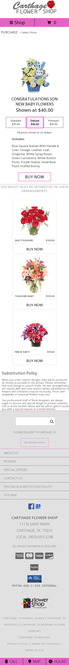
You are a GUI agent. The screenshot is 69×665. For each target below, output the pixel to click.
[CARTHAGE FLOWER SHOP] (35, 12)
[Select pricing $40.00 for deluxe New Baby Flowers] (35, 122)
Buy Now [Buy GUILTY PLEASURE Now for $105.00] (34, 249)
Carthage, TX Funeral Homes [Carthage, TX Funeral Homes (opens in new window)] (23, 618)
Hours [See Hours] (57, 661)
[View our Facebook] (31, 508)
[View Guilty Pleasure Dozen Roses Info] (34, 219)
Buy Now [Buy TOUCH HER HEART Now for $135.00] (34, 305)
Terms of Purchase (45, 643)
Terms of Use (34, 650)
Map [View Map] (34, 661)
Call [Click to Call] (11, 661)
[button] (34, 579)
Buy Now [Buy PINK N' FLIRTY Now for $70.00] (34, 360)
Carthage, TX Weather (34, 637)
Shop (17, 22)
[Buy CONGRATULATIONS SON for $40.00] (34, 176)
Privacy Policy (18, 643)
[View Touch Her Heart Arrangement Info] (34, 275)
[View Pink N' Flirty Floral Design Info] (34, 331)
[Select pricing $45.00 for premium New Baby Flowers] (53, 122)
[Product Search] (35, 421)
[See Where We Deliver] (35, 442)
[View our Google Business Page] (38, 508)
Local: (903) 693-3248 (34, 536)
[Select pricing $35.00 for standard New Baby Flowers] (16, 122)
